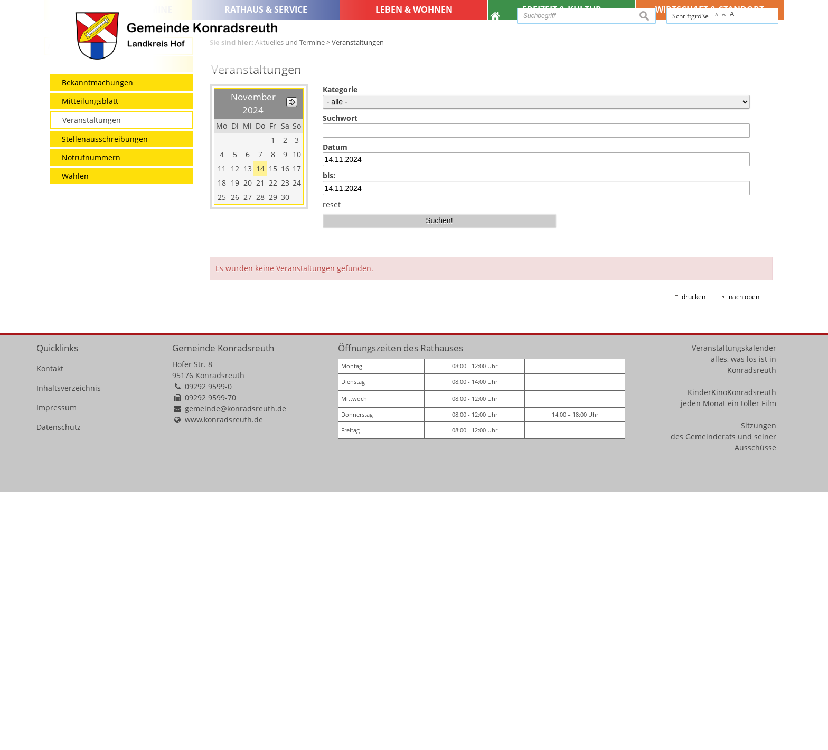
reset (332, 463)
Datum (335, 405)
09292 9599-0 (208, 645)
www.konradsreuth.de (224, 678)
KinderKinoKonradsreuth (732, 651)
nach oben (744, 555)
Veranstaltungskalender (734, 606)
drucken (693, 555)
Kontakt (49, 627)
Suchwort (340, 376)
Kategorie (340, 348)
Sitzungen (758, 684)
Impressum (56, 666)
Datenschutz (58, 685)
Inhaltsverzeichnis (68, 646)
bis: (329, 434)
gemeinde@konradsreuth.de (235, 667)
